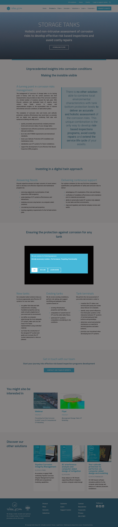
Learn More (54, 270)
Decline (43, 270)
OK (34, 270)
